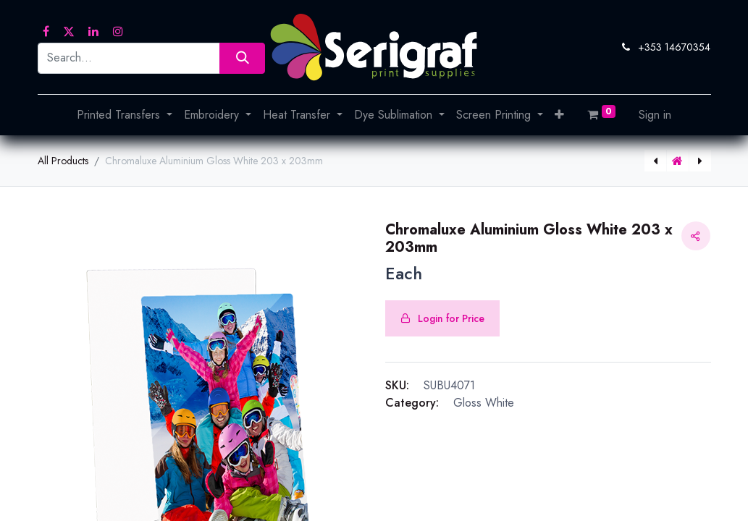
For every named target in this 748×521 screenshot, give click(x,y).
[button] (559, 115)
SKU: (397, 385)
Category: (412, 402)
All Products (63, 160)
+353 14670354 (674, 47)
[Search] (242, 58)
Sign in (655, 114)
